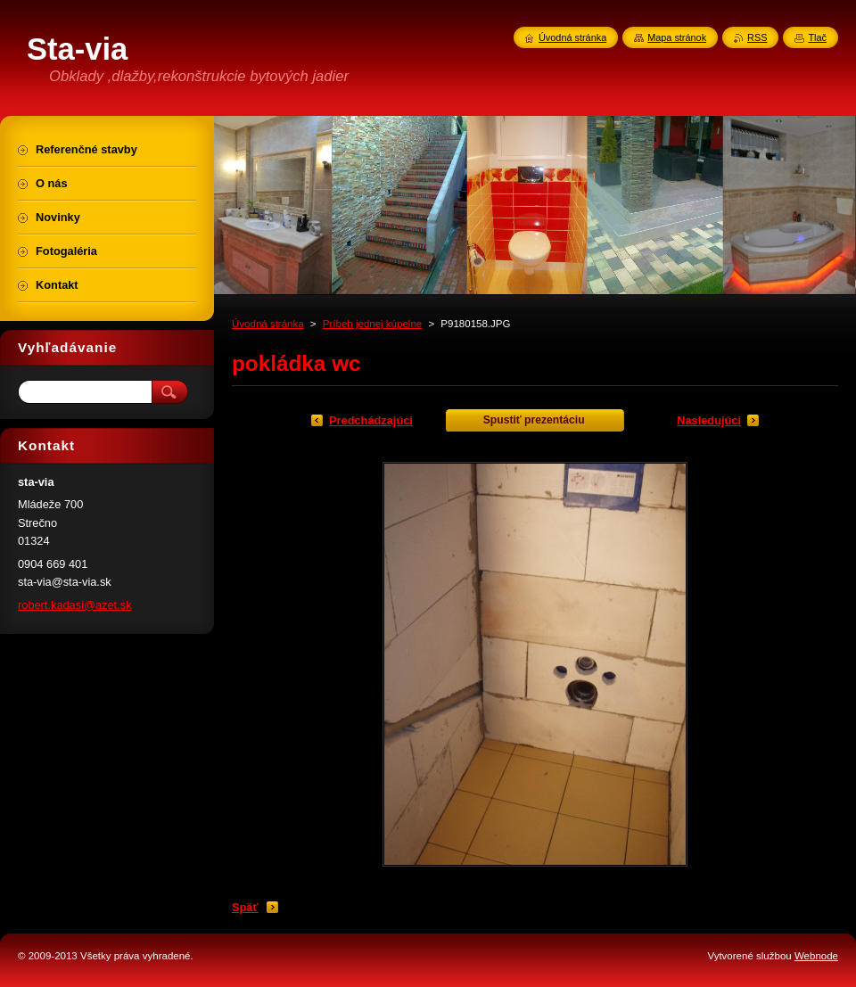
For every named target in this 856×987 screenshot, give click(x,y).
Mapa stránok (676, 37)
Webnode (816, 955)
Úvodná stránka (268, 323)
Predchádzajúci (371, 420)
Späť (245, 907)
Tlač (817, 37)
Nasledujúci (709, 420)
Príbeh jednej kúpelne (372, 323)
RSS (757, 37)
